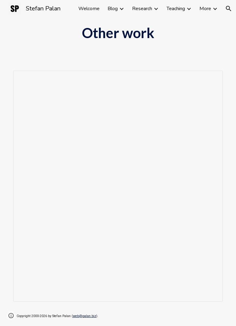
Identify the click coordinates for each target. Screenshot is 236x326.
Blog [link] (113, 8)
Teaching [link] (176, 8)
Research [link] (142, 8)
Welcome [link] (89, 8)
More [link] (205, 8)
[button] (228, 8)
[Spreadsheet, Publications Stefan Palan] (118, 186)
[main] (118, 33)
